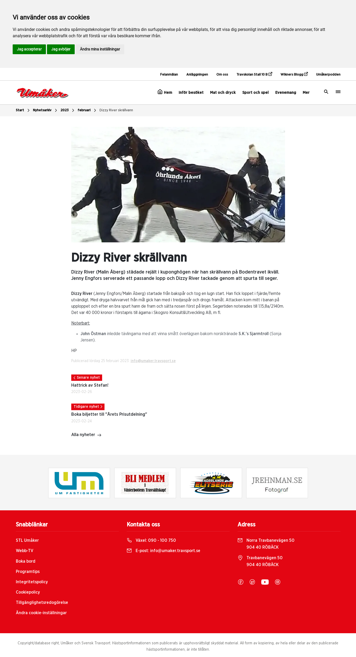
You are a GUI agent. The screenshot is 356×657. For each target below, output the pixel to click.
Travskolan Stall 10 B (254, 74)
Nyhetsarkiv (45, 110)
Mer (306, 93)
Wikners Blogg (294, 74)
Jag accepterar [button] (29, 49)
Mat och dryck (223, 93)
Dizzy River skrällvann (116, 110)
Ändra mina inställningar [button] (100, 49)
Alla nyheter (86, 435)
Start (23, 110)
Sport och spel (255, 93)
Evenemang (285, 93)
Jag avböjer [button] (60, 49)
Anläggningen (197, 74)
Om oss (222, 74)
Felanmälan (169, 74)
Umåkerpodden (328, 74)
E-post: (163, 550)
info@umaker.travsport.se (153, 361)
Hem (165, 92)
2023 (67, 110)
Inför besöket (191, 93)
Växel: (151, 540)
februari (87, 110)
